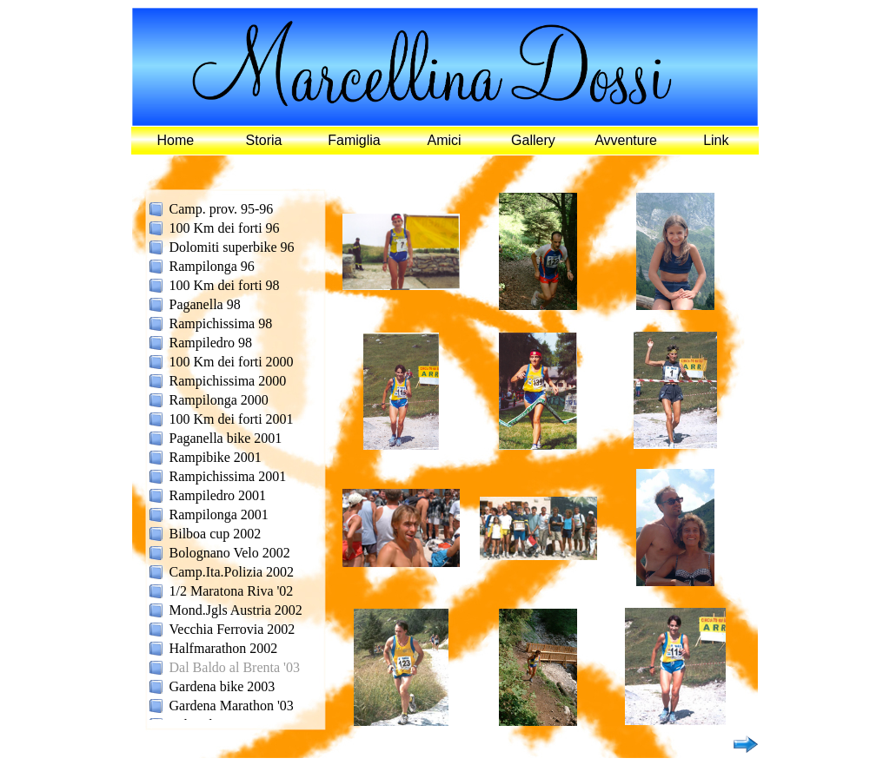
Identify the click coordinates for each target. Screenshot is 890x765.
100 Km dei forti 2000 (231, 361)
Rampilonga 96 (212, 266)
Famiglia (354, 140)
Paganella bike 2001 (225, 438)
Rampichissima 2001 (228, 476)
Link (715, 140)
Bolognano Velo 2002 (229, 552)
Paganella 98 (205, 304)
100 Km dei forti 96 (224, 228)
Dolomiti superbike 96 (232, 247)
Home (176, 140)
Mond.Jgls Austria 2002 (235, 610)
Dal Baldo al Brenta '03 (234, 667)
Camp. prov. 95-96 (221, 208)
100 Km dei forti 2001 (231, 419)
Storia (264, 140)
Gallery (533, 140)
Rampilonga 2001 (219, 514)
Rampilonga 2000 (219, 399)
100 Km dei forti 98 (224, 285)
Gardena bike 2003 (222, 686)
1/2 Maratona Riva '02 (231, 591)
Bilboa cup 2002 (215, 533)
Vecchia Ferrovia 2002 (232, 629)
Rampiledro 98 (211, 342)
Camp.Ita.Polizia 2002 (232, 571)
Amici (445, 140)
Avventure (625, 140)
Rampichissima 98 (221, 323)
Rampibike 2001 (215, 457)
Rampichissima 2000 (228, 380)
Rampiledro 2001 (218, 495)
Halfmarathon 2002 (223, 648)
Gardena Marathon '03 (231, 705)
